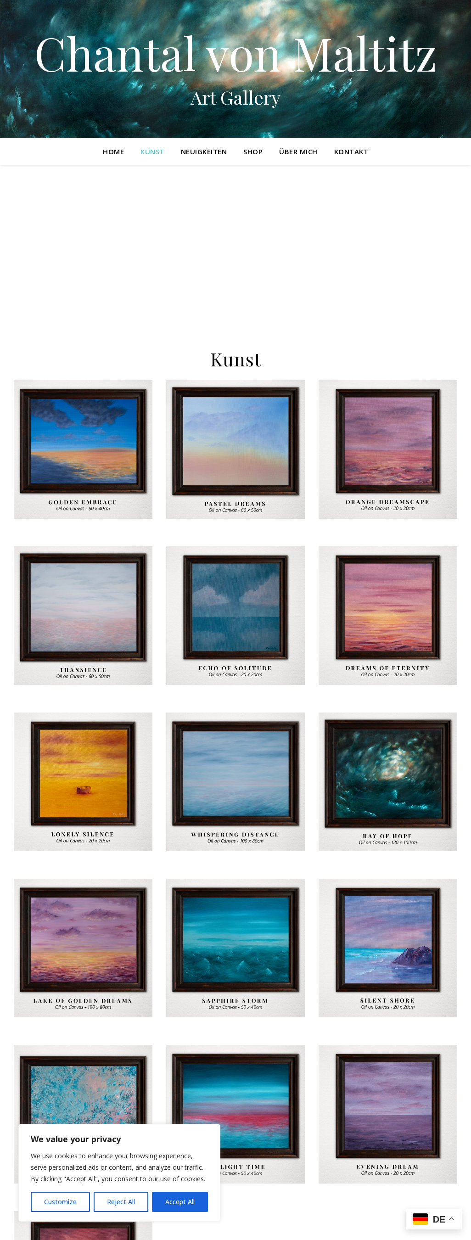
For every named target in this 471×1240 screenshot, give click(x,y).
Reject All (121, 1201)
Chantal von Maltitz (235, 52)
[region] (119, 1173)
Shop (253, 151)
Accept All (180, 1201)
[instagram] (16, 1224)
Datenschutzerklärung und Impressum (317, 1223)
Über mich (298, 151)
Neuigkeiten (204, 151)
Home (113, 151)
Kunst (152, 151)
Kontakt (351, 151)
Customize (60, 1201)
